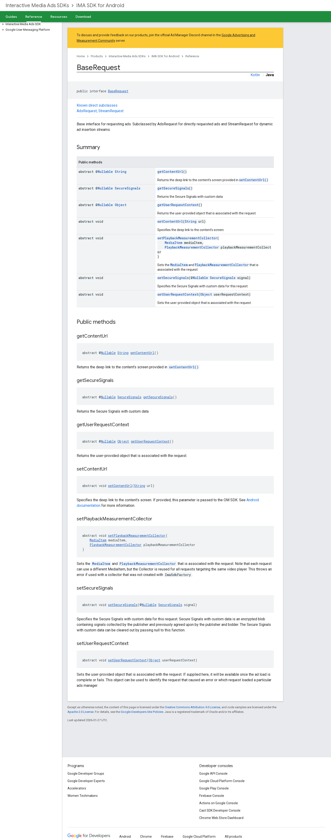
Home (81, 56)
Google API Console (213, 773)
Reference (192, 56)
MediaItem (173, 242)
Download (83, 17)
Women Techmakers (82, 796)
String (120, 171)
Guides (11, 17)
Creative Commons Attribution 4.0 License (192, 707)
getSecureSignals (173, 188)
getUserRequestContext (178, 205)
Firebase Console (211, 796)
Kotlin (255, 75)
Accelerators (76, 788)
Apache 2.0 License (80, 712)
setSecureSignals (173, 278)
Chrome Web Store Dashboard (221, 818)
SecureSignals (127, 188)
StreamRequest (110, 111)
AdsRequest (87, 111)
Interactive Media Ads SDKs (37, 5)
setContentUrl (170, 221)
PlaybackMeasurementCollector (192, 247)
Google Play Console (214, 788)
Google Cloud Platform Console (222, 781)
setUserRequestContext (177, 294)
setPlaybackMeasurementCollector (187, 238)
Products (97, 56)
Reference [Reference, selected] (33, 17)
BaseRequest (118, 91)
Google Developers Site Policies (142, 712)
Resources (58, 17)
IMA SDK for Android (100, 5)
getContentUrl (170, 171)
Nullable (105, 171)
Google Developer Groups (85, 773)
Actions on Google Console (218, 803)
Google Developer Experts (86, 781)
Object (120, 205)
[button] (30, 24)
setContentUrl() (253, 180)
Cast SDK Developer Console (219, 810)
